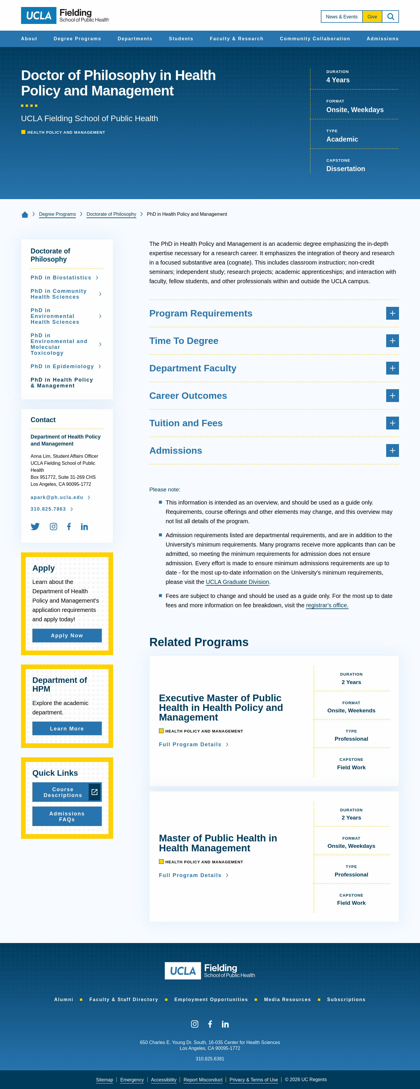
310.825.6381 (210, 1058)
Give (372, 16)
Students (181, 38)
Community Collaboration (315, 38)
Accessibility (163, 1079)
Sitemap (104, 1079)
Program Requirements (274, 313)
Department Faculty (274, 368)
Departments (135, 38)
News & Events (342, 16)
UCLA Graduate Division (237, 582)
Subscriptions (346, 999)
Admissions (383, 38)
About (29, 38)
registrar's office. (327, 605)
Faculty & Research (237, 38)
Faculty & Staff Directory (123, 999)
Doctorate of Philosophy (111, 214)
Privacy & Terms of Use (254, 1079)
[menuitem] (29, 39)
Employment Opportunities (211, 999)
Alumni (64, 999)
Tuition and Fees (274, 423)
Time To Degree (274, 340)
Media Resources (287, 999)
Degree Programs (77, 38)
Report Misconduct (202, 1079)
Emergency (132, 1079)
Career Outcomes (274, 395)
